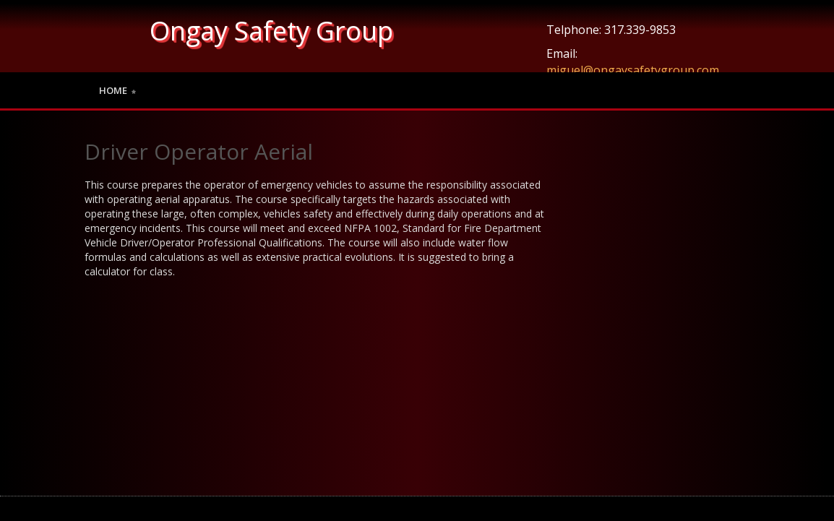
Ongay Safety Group (271, 30)
